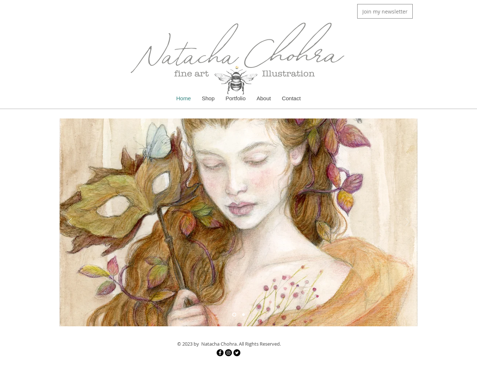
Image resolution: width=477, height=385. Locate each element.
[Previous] (70, 222)
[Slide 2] (243, 315)
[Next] (407, 222)
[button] (385, 11)
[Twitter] (236, 352)
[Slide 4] (234, 315)
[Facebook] (220, 352)
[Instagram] (228, 352)
